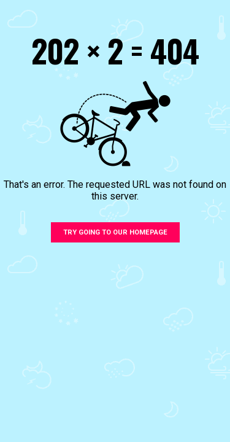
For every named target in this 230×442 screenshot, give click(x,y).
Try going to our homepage (115, 232)
